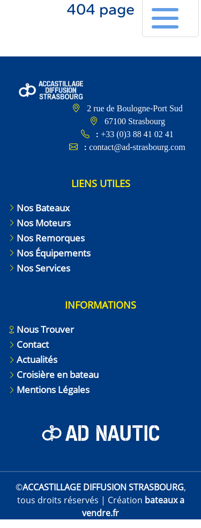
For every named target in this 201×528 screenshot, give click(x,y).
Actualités (37, 359)
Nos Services (43, 268)
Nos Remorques (51, 237)
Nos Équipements (54, 253)
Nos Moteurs (44, 222)
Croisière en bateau (58, 374)
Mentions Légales (53, 389)
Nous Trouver (45, 329)
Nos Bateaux (43, 207)
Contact (33, 344)
